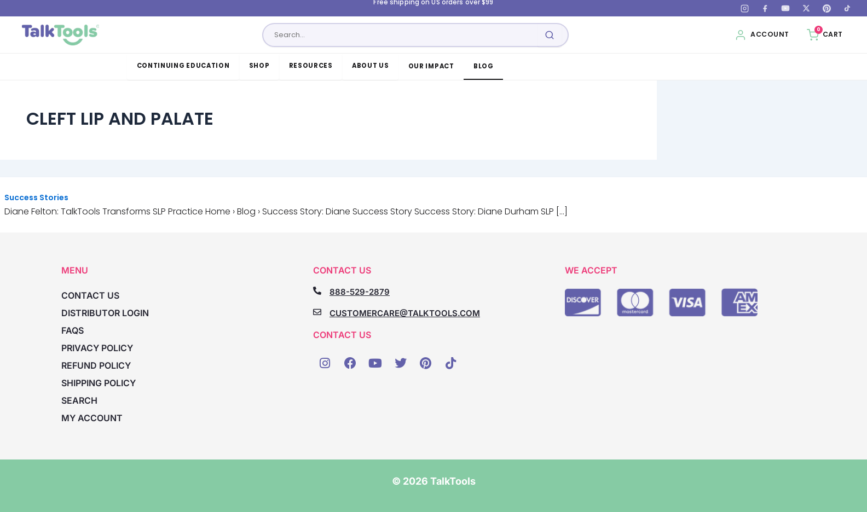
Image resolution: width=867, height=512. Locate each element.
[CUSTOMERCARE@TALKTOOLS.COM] (317, 312)
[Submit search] (549, 35)
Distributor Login (105, 312)
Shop (259, 65)
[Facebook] (765, 8)
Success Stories (36, 197)
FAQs (72, 330)
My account (92, 417)
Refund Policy (96, 365)
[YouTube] (785, 8)
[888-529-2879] (317, 291)
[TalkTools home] (60, 35)
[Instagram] (744, 8)
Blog (483, 66)
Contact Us (90, 295)
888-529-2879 (360, 292)
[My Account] (761, 35)
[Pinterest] (826, 8)
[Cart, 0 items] (825, 35)
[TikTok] (847, 8)
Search (79, 400)
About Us (370, 65)
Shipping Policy (98, 382)
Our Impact (431, 66)
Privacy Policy (97, 347)
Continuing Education (183, 65)
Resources (311, 65)
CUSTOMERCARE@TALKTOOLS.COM (405, 313)
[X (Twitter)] (806, 8)
